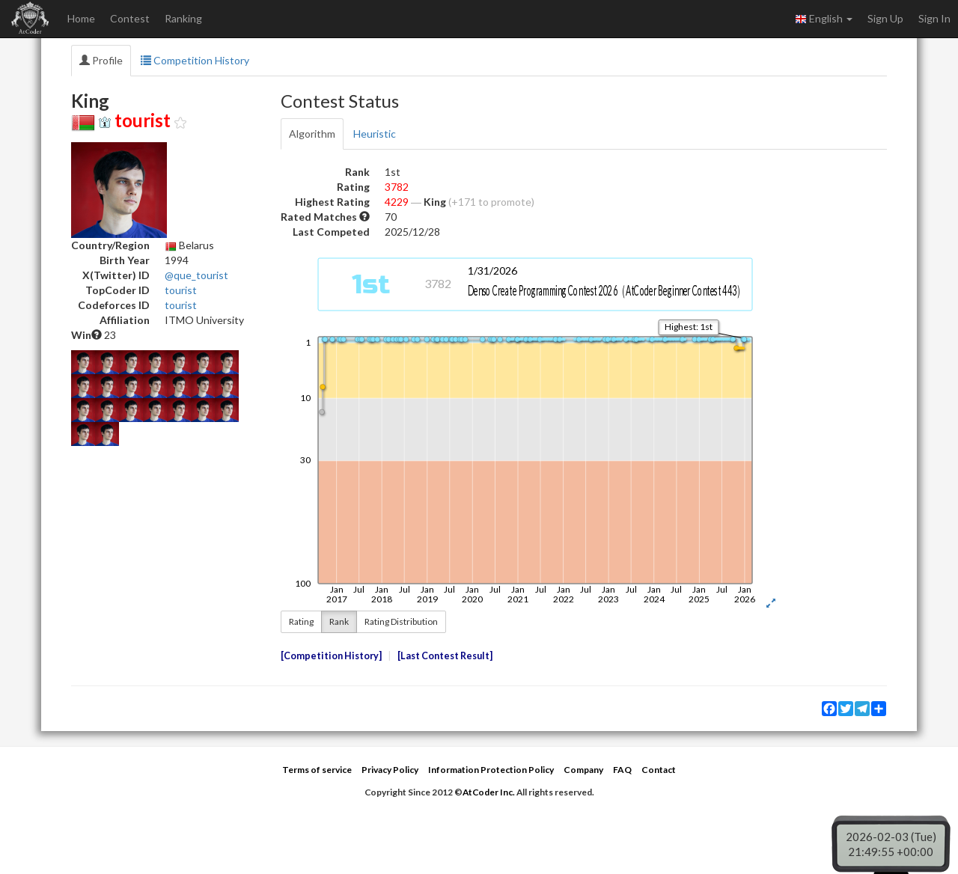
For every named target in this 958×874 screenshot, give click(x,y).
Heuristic (374, 133)
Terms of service (317, 769)
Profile (101, 60)
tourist (181, 290)
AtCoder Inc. (489, 792)
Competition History (195, 60)
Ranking (183, 18)
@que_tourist (196, 275)
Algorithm (312, 133)
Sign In (934, 18)
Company (583, 769)
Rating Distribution (401, 621)
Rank (339, 621)
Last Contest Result (444, 655)
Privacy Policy (389, 769)
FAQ (622, 769)
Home (81, 18)
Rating (301, 621)
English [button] (823, 18)
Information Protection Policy (491, 769)
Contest (130, 18)
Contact (658, 769)
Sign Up (885, 18)
